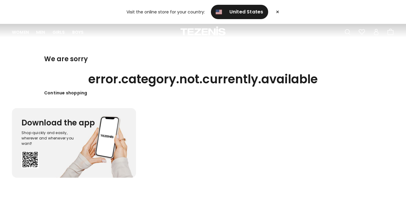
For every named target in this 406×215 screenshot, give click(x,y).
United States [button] (239, 11)
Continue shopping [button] (65, 93)
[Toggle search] (347, 32)
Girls (59, 32)
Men (40, 32)
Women (20, 32)
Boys (78, 32)
